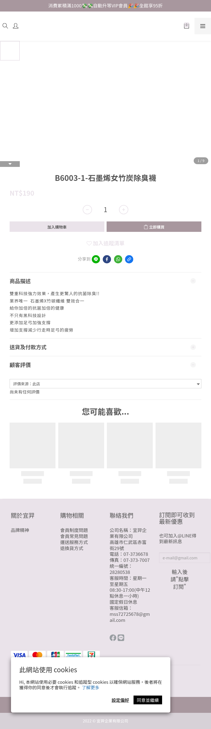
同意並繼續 (148, 700)
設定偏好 (120, 700)
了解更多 (90, 687)
